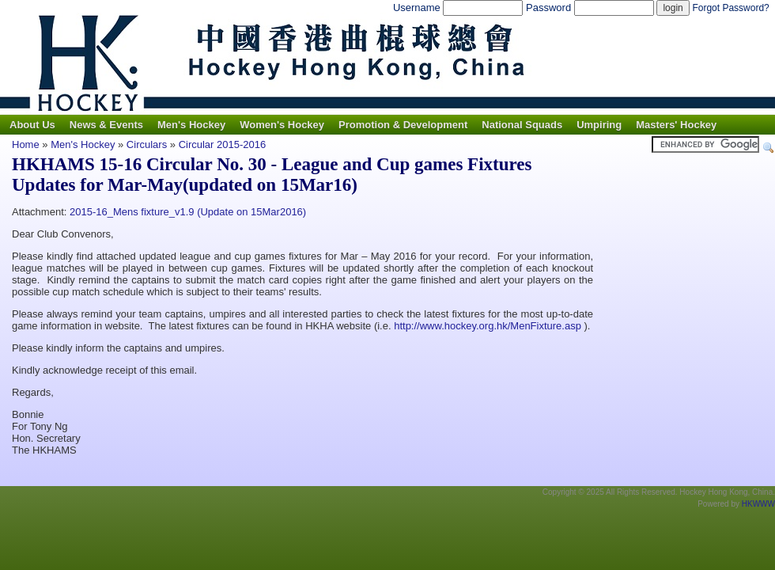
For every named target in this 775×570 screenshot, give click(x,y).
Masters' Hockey (676, 125)
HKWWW (758, 504)
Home (26, 144)
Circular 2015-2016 (223, 144)
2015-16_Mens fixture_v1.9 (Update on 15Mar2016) (188, 212)
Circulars (147, 144)
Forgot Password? (730, 7)
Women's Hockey (282, 125)
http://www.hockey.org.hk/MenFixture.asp (487, 326)
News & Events (106, 125)
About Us (32, 125)
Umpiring (599, 125)
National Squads (522, 125)
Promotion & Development (402, 125)
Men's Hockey (191, 125)
